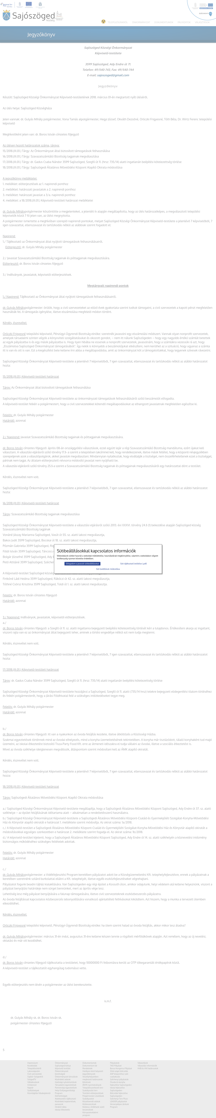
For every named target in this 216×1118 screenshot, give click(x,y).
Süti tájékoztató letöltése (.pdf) (133, 563)
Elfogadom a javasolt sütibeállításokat (82, 563)
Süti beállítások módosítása (108, 569)
